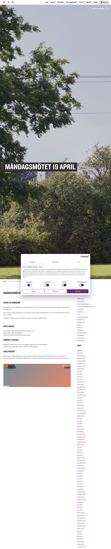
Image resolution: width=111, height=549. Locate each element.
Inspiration (80, 311)
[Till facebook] (4, 2)
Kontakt (88, 2)
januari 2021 (80, 489)
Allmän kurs (80, 298)
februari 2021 (81, 486)
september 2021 (81, 468)
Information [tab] (55, 261)
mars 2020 (80, 510)
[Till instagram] (8, 2)
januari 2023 (80, 431)
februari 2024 (81, 405)
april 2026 (80, 350)
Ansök (95, 2)
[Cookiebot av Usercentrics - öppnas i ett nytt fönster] (81, 257)
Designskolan (81, 301)
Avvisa (33, 291)
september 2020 (81, 499)
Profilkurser (80, 330)
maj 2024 (79, 397)
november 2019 (81, 520)
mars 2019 (80, 539)
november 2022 (81, 436)
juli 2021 (79, 473)
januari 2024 (80, 408)
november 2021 (81, 463)
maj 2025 (79, 374)
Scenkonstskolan (81, 332)
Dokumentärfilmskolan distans (85, 306)
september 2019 (81, 525)
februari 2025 (81, 381)
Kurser (53, 2)
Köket (78, 314)
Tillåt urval (55, 291)
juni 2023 (79, 418)
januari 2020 (80, 515)
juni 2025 (79, 371)
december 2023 (81, 410)
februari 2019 (81, 541)
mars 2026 (80, 353)
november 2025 (81, 361)
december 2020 (81, 491)
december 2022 (81, 434)
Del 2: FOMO (10, 388)
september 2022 (81, 442)
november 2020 (81, 494)
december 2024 (81, 387)
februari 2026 (81, 355)
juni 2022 (79, 447)
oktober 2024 (80, 392)
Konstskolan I (81, 319)
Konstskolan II (81, 322)
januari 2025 (80, 384)
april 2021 (80, 481)
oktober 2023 (80, 416)
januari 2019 (80, 544)
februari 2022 (81, 457)
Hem (48, 2)
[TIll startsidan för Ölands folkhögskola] (95, 9)
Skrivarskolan (81, 338)
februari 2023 (81, 429)
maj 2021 (79, 478)
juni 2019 (79, 531)
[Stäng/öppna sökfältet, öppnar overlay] (13, 2)
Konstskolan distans (82, 317)
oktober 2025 (80, 363)
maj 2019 (79, 533)
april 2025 (80, 376)
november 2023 (81, 413)
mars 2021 (80, 484)
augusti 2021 (80, 470)
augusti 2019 (80, 528)
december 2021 (81, 460)
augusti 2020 (80, 502)
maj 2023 (79, 421)
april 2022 (80, 452)
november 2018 (81, 546)
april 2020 (80, 507)
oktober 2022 (80, 439)
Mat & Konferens (72, 2)
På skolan (79, 327)
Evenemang (80, 309)
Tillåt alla (77, 291)
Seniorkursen (80, 335)
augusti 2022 (80, 444)
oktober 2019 (80, 523)
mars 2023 (80, 426)
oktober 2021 (80, 465)
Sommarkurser (81, 340)
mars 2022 (80, 455)
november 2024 (81, 389)
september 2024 (81, 395)
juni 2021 (79, 476)
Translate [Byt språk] (104, 2)
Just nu (81, 2)
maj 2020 (79, 504)
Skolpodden (5, 388)
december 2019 (81, 518)
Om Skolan (61, 2)
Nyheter (79, 325)
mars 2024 (80, 402)
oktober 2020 (80, 497)
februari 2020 (81, 512)
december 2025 (81, 358)
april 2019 (80, 536)
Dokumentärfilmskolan (83, 304)
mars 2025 (80, 379)
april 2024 (80, 400)
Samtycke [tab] (32, 261)
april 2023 (80, 423)
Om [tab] (79, 261)
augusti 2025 (80, 368)
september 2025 (81, 366)
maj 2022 (79, 450)
